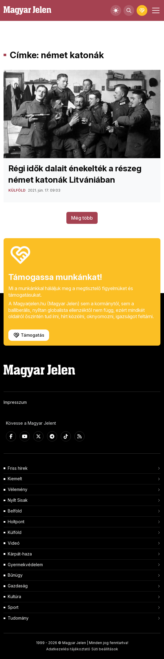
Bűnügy (15, 575)
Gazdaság (18, 585)
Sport (13, 607)
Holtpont (16, 521)
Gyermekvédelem (25, 564)
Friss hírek (18, 468)
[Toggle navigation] (155, 10)
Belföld (15, 510)
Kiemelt (15, 478)
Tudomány (18, 617)
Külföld (14, 532)
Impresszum (15, 402)
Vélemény (17, 489)
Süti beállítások (104, 649)
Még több (82, 218)
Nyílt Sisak (18, 500)
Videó (14, 543)
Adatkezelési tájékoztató (68, 649)
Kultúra (14, 596)
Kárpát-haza (20, 553)
